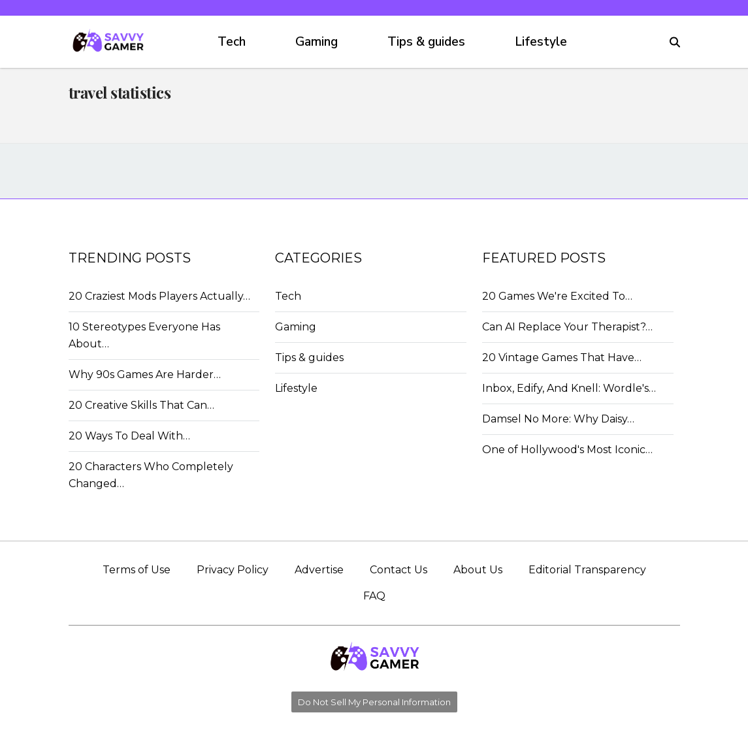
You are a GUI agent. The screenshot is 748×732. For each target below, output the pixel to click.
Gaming (316, 41)
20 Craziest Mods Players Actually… (159, 296)
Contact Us (398, 570)
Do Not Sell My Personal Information (374, 702)
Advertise (319, 570)
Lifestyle (541, 41)
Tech (232, 41)
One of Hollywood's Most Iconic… (567, 449)
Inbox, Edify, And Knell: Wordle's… (569, 388)
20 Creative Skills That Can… (141, 405)
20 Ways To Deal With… (129, 436)
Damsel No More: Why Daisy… (558, 419)
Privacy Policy (232, 570)
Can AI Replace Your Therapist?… (567, 327)
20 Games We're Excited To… (557, 296)
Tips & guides (426, 41)
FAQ (374, 596)
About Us (477, 570)
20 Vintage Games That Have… (562, 357)
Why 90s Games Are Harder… (145, 374)
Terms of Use (137, 570)
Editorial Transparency (587, 570)
